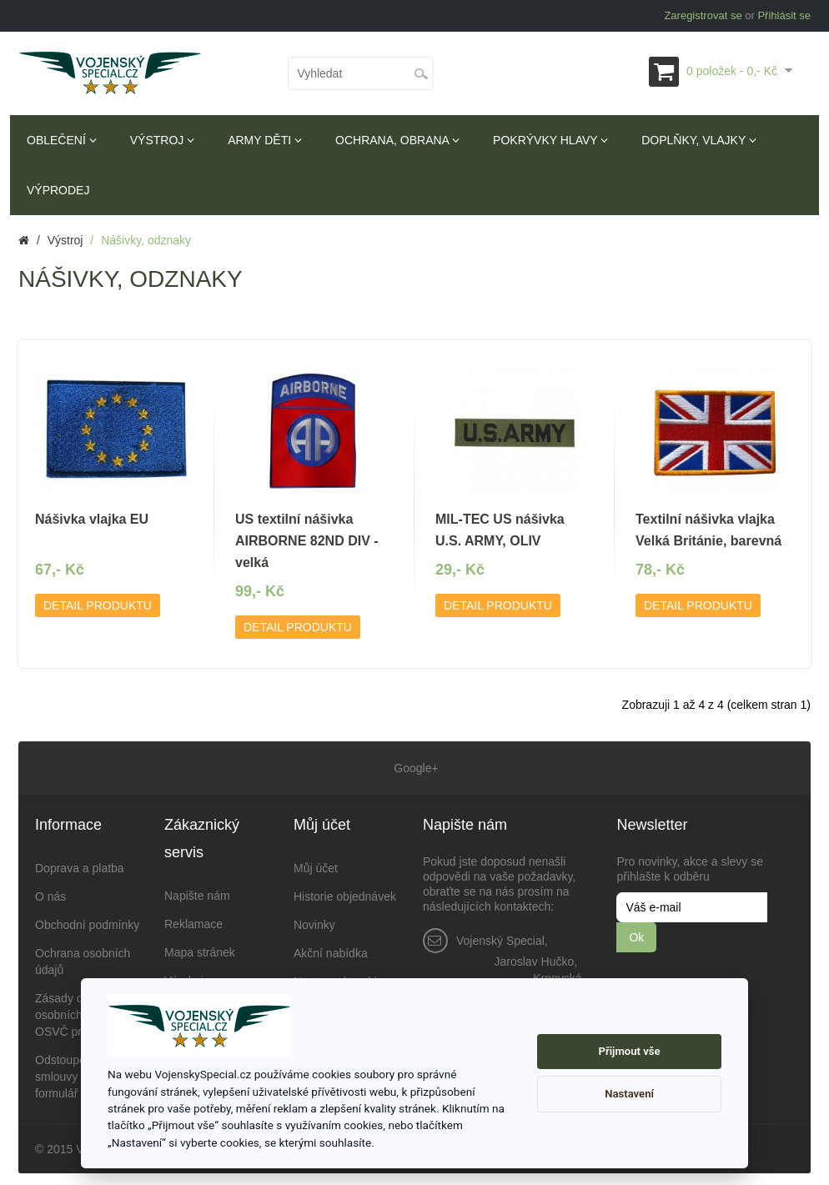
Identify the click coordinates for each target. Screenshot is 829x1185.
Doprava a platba (79, 863)
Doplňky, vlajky (698, 140)
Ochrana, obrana (397, 140)
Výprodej (58, 190)
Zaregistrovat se (702, 15)
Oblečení (62, 140)
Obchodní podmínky (87, 919)
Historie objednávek (345, 891)
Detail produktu (97, 605)
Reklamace (193, 919)
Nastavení (629, 1093)
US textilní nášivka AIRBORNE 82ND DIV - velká (307, 541)
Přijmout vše (630, 1051)
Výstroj (162, 140)
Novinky (314, 919)
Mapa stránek (199, 947)
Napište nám (197, 890)
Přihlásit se (784, 15)
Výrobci (183, 975)
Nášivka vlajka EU (91, 519)
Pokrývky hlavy (550, 140)
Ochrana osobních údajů (82, 956)
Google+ (414, 765)
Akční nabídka (331, 948)
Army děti (265, 140)
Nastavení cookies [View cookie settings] (341, 976)
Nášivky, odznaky (146, 240)
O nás (50, 891)
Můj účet (316, 863)
